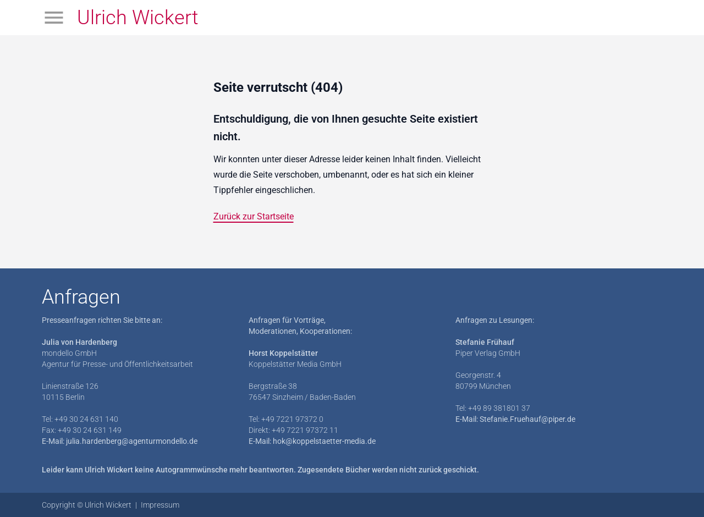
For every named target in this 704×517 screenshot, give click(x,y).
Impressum (160, 505)
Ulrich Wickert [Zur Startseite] (138, 18)
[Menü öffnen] (54, 18)
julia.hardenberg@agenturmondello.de (131, 441)
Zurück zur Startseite (253, 216)
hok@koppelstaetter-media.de (324, 441)
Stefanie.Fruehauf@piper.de (527, 419)
